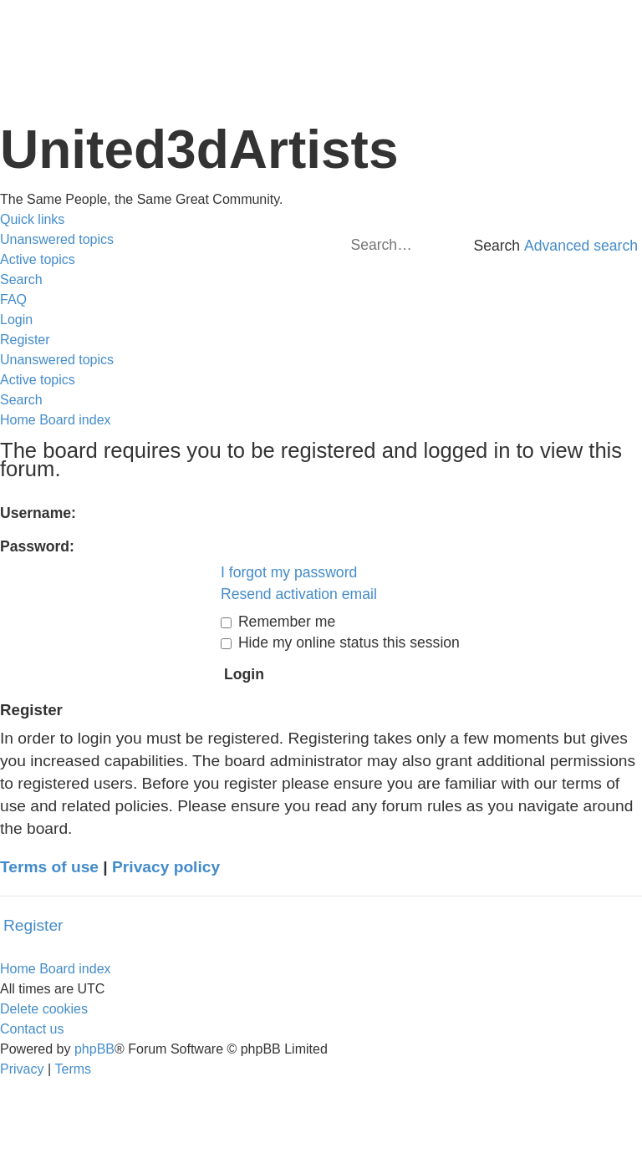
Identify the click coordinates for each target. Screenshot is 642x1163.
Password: (37, 546)
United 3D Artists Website (320, 33)
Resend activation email (299, 594)
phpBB (94, 1049)
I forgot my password (289, 572)
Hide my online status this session (340, 642)
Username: (38, 513)
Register (33, 925)
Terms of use (49, 867)
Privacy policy (166, 867)
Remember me (278, 621)
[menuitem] (57, 240)
